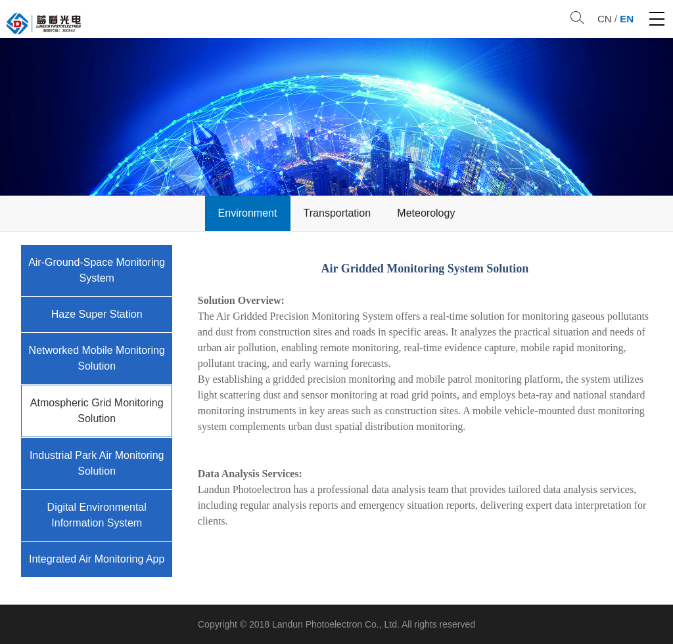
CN (604, 18)
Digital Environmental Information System (97, 515)
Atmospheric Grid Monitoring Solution (97, 410)
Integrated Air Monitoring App (96, 559)
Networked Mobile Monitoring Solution (97, 358)
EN (627, 18)
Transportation (337, 213)
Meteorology (426, 213)
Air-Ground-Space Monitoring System (96, 270)
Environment (247, 213)
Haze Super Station (97, 314)
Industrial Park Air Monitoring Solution (97, 463)
